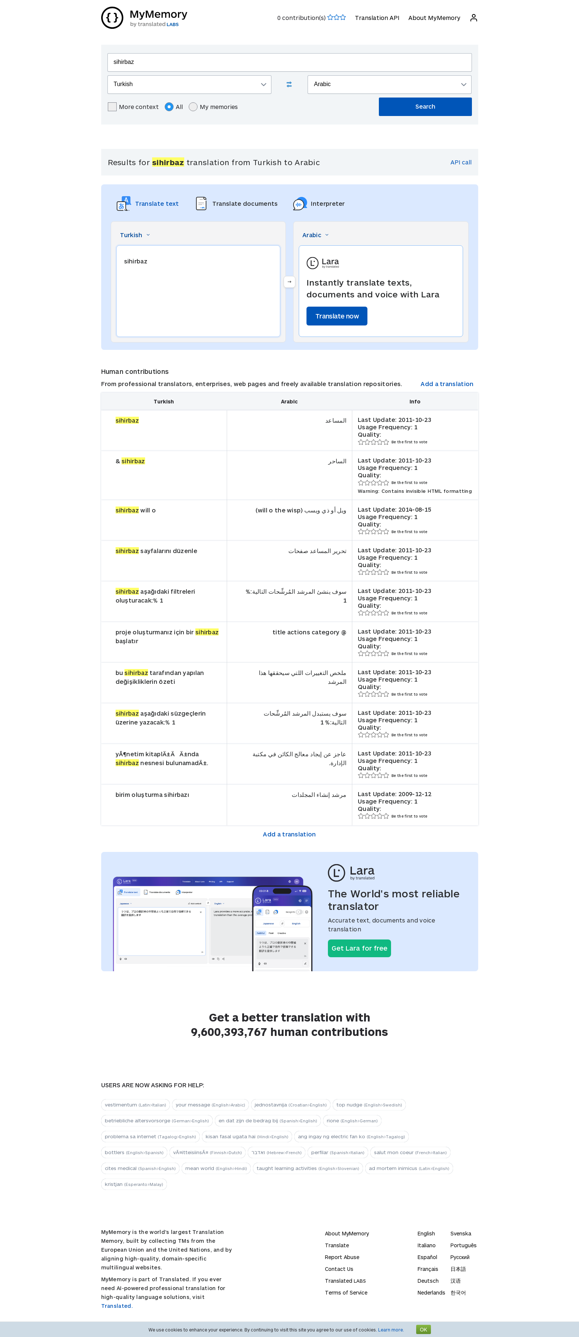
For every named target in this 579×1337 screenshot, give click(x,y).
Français (428, 1269)
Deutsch (428, 1281)
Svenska (460, 1233)
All (174, 106)
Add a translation (447, 383)
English (426, 1233)
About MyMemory (434, 17)
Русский (460, 1257)
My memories (213, 106)
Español (427, 1257)
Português (463, 1245)
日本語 (458, 1269)
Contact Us (339, 1269)
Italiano (427, 1245)
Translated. (117, 1306)
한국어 (458, 1292)
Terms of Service (346, 1292)
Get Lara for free (359, 948)
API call (461, 162)
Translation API (377, 17)
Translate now (337, 316)
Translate (337, 1245)
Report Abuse (342, 1257)
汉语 (455, 1281)
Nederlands (431, 1292)
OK (423, 1329)
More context (133, 106)
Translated (345, 1281)
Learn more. (391, 1329)
